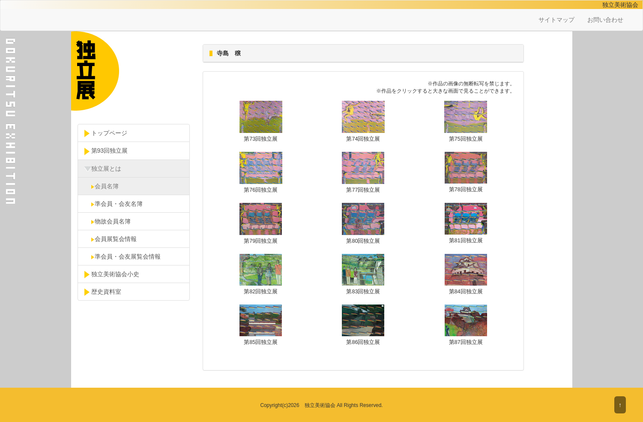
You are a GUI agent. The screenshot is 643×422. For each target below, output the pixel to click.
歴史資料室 (102, 292)
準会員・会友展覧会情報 (122, 256)
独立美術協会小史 (111, 274)
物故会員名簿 (107, 221)
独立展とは (102, 169)
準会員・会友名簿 (113, 203)
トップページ (105, 133)
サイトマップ (556, 19)
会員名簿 (101, 186)
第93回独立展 (106, 151)
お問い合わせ (605, 19)
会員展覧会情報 (110, 238)
